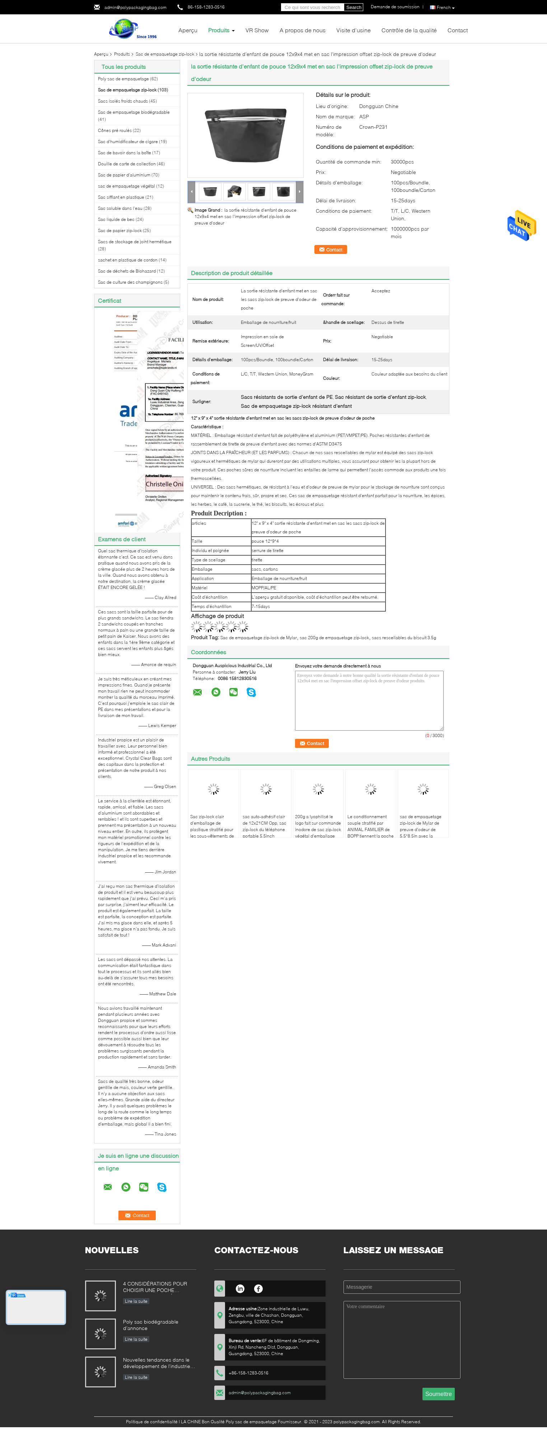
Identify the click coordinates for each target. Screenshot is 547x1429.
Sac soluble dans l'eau (120, 208)
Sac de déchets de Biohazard (127, 271)
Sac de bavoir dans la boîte (124, 152)
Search (353, 7)
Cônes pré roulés (115, 130)
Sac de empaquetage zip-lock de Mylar (258, 637)
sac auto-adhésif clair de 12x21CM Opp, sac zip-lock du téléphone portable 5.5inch (264, 826)
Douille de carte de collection (127, 163)
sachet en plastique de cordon (128, 260)
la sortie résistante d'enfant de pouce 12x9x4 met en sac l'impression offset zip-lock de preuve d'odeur (245, 216)
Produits (218, 30)
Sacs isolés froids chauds (123, 101)
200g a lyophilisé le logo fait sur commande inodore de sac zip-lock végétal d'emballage (318, 826)
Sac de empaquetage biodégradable (134, 112)
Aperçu (187, 30)
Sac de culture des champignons (130, 282)
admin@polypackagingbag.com (135, 7)
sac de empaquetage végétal (126, 186)
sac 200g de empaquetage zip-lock (334, 637)
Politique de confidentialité (152, 1421)
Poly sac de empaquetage (123, 78)
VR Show (257, 30)
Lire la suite (136, 1301)
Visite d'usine (353, 30)
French (446, 7)
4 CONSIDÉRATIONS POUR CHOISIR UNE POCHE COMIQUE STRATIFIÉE (155, 1287)
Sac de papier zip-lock (120, 230)
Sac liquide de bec (116, 219)
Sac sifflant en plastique (121, 197)
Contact (458, 30)
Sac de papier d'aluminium (124, 175)
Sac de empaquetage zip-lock (165, 54)
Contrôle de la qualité (409, 30)
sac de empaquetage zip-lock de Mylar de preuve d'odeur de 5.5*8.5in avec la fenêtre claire (420, 829)
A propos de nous (303, 30)
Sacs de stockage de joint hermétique (135, 241)
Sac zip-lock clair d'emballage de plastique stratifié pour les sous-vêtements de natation (212, 829)
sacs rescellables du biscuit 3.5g (404, 637)
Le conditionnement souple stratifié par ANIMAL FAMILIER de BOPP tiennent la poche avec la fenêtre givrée (370, 829)
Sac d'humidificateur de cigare (128, 141)
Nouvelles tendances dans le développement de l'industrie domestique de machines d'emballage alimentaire (156, 1364)
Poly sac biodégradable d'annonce (150, 1325)
